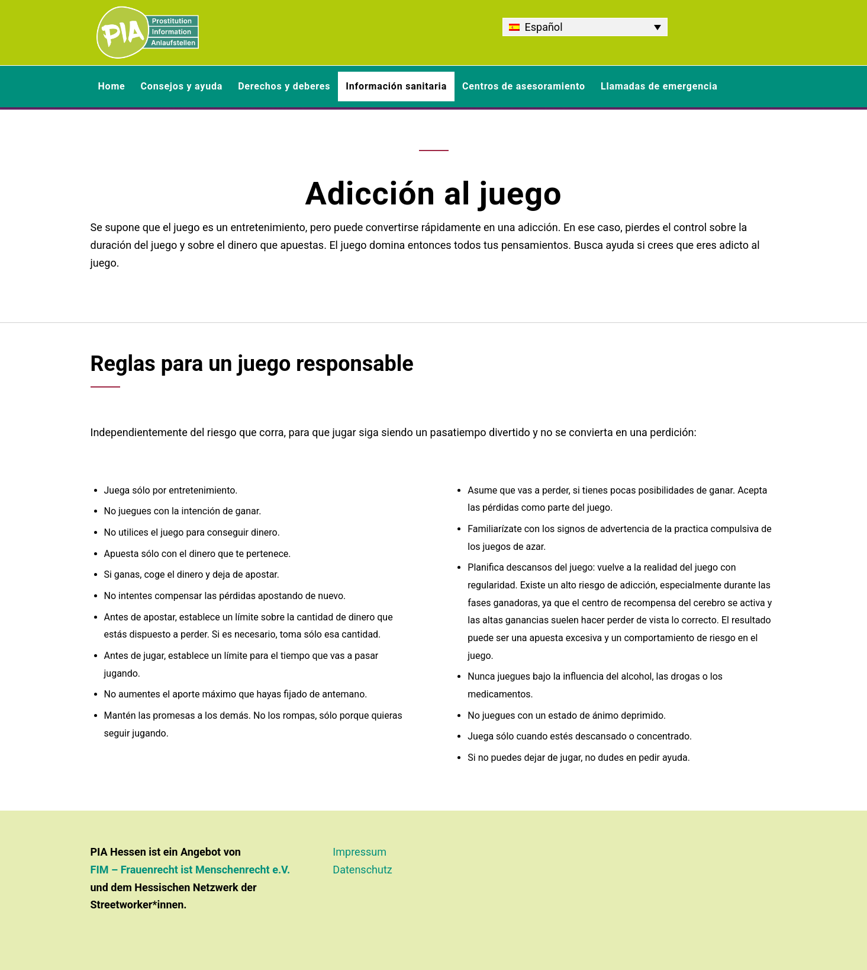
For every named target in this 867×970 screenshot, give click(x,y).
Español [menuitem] (544, 27)
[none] (585, 27)
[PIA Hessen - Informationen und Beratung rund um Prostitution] (147, 32)
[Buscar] (769, 86)
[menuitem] (585, 27)
